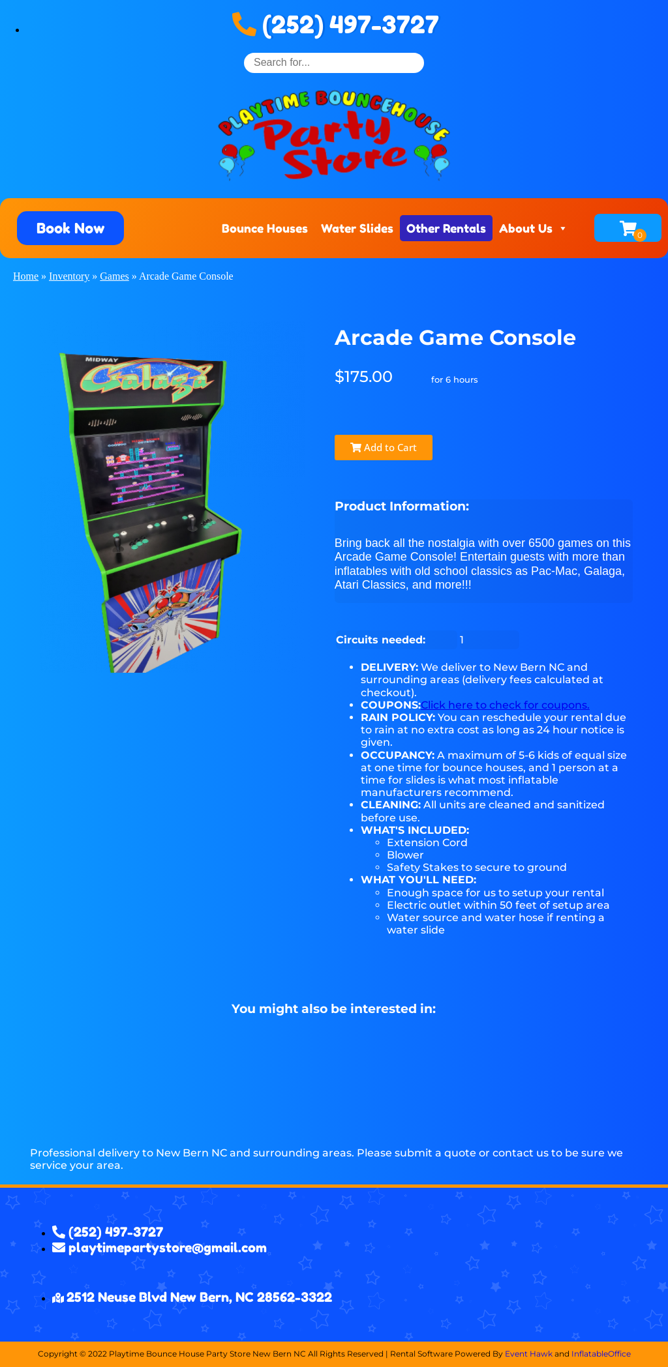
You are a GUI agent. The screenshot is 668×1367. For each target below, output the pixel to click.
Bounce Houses (265, 228)
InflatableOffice (601, 1354)
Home (25, 276)
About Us (533, 228)
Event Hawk (529, 1354)
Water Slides (357, 228)
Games (114, 276)
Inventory (69, 276)
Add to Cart (383, 447)
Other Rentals (446, 228)
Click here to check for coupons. (505, 705)
